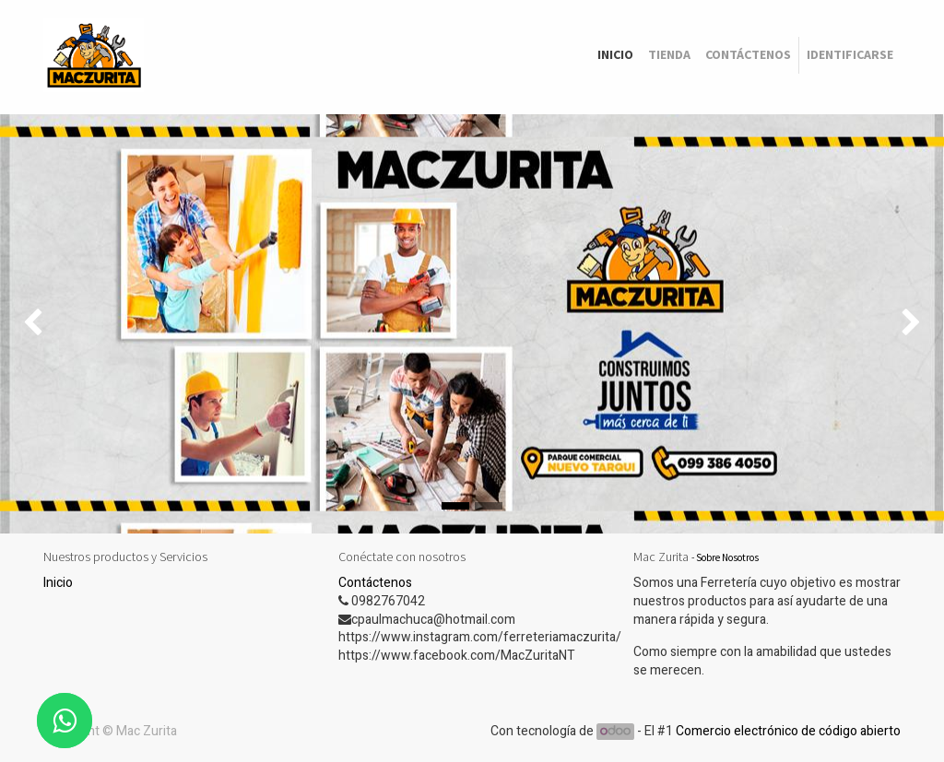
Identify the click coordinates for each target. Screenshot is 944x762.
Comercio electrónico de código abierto (788, 731)
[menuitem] (615, 55)
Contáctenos (375, 582)
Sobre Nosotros (727, 557)
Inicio (58, 582)
